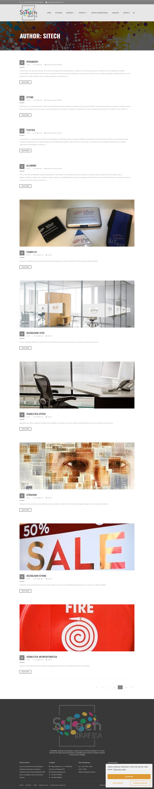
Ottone (29, 97)
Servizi (50, 255)
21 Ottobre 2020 (37, 64)
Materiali (49, 64)
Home (21, 785)
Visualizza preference (140, 783)
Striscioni (31, 495)
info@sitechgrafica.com (56, 2)
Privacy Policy (43, 785)
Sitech (28, 64)
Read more (25, 82)
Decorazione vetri (35, 333)
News (35, 785)
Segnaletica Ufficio (36, 414)
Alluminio (31, 165)
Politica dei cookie (119, 769)
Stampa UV (31, 252)
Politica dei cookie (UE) (57, 785)
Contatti (28, 785)
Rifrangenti (32, 61)
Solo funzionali (118, 783)
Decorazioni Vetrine (36, 575)
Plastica (30, 130)
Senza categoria (57, 64)
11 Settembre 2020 (38, 255)
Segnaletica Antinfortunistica (41, 656)
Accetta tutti (129, 776)
